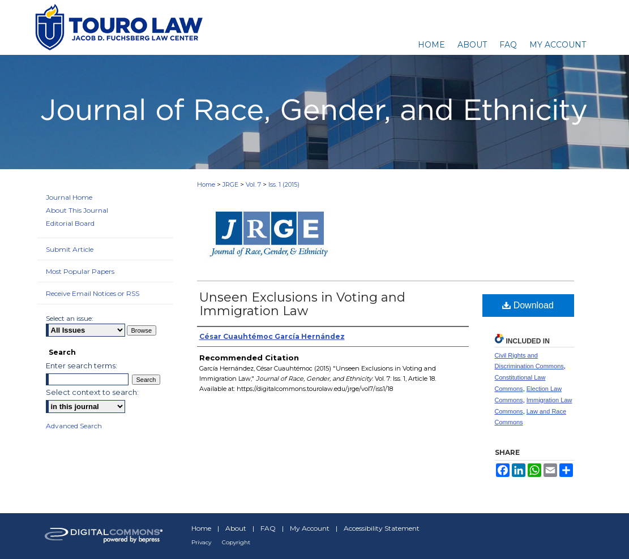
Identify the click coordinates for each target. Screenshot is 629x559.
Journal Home (69, 197)
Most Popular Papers (80, 271)
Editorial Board (70, 223)
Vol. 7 (253, 184)
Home (206, 184)
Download (528, 305)
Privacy (201, 542)
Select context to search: (92, 392)
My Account (310, 528)
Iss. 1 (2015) (283, 184)
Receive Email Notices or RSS (92, 293)
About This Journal (77, 210)
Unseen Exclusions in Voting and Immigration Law (302, 304)
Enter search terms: (81, 365)
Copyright (236, 542)
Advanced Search (74, 426)
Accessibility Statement (382, 528)
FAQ (268, 528)
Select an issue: (69, 318)
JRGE (230, 184)
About (235, 528)
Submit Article (69, 249)
